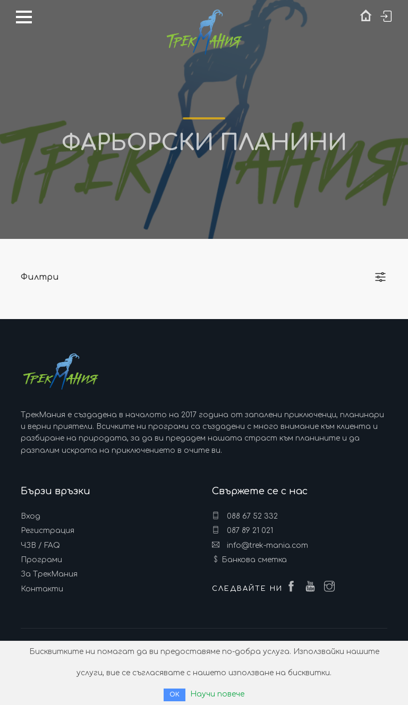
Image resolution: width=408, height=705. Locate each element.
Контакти (42, 589)
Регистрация (47, 531)
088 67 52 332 (245, 516)
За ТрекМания (49, 574)
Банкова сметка (254, 560)
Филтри (40, 277)
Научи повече (217, 694)
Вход (30, 516)
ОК (174, 694)
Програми (41, 560)
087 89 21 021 (242, 530)
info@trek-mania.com (260, 545)
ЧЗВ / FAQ (40, 545)
